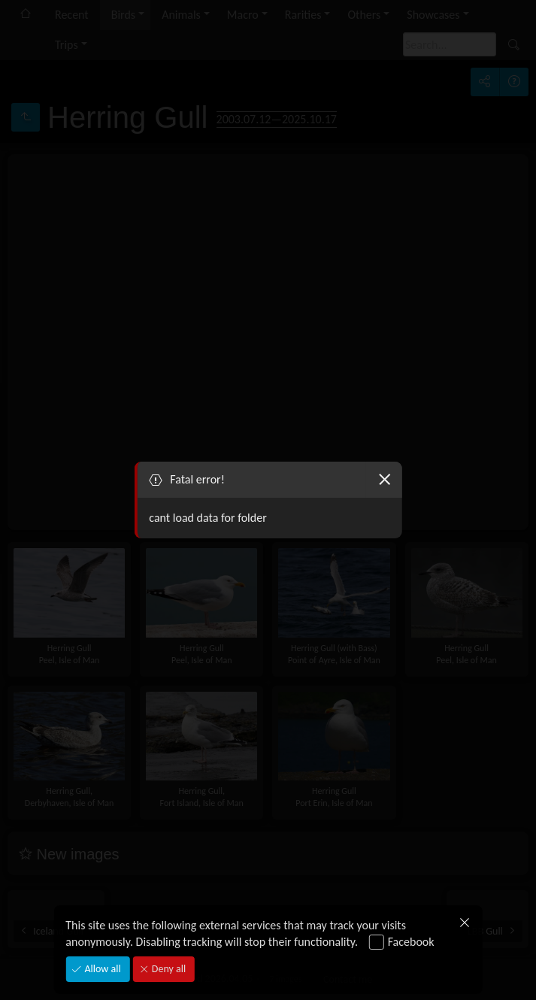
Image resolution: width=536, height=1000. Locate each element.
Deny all (168, 968)
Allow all (101, 968)
